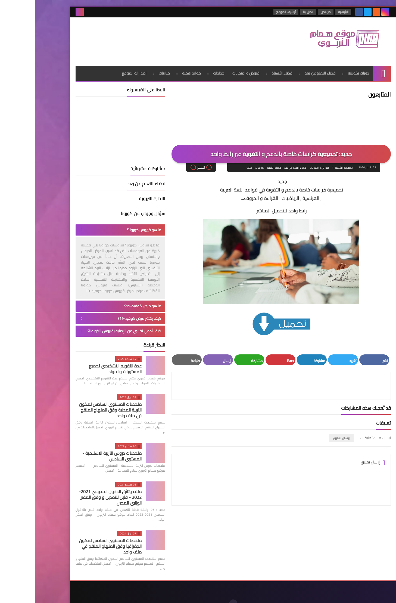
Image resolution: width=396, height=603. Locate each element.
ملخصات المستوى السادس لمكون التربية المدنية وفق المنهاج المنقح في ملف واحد (75, 400)
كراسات (224, 158)
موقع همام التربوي (296, 594)
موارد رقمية (156, 63)
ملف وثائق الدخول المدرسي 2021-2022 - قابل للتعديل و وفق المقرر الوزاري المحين (75, 488)
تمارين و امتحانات (283, 158)
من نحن (291, 12)
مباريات (129, 63)
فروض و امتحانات (210, 63)
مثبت (213, 158)
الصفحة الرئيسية (308, 158)
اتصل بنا (274, 12)
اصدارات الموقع (99, 63)
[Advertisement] (139, 35)
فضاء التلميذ (238, 158)
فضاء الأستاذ (247, 63)
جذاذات (183, 63)
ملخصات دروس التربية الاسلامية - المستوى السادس (77, 447)
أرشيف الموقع (251, 12)
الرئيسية (309, 12)
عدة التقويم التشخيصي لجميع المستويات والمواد (80, 359)
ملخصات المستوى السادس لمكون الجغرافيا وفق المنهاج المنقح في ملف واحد (75, 537)
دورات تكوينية (323, 63)
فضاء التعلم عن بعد (285, 63)
